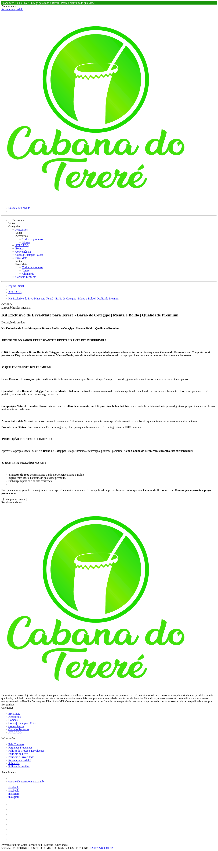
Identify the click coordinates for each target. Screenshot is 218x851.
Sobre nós (14, 763)
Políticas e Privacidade (21, 756)
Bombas (19, 248)
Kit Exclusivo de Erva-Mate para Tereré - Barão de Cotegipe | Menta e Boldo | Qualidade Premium (63, 298)
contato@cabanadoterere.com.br (26, 781)
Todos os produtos (32, 239)
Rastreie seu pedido (12, 9)
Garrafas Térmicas (25, 276)
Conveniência (23, 251)
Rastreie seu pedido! (19, 760)
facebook (13, 787)
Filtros (26, 242)
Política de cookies (19, 766)
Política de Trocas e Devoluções (26, 750)
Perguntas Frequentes (20, 747)
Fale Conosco (16, 744)
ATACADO (21, 245)
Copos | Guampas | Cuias (29, 254)
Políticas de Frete (18, 753)
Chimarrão (28, 273)
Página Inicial (16, 285)
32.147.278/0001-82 (101, 847)
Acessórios (21, 229)
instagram (13, 793)
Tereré (26, 270)
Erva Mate (21, 257)
